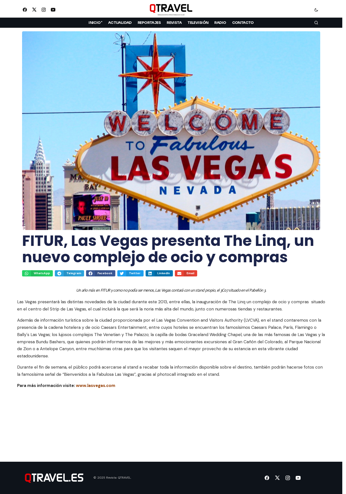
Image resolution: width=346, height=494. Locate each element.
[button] (316, 10)
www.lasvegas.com (95, 385)
